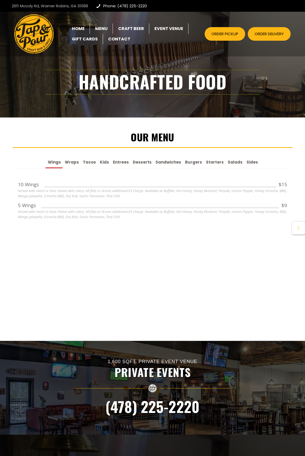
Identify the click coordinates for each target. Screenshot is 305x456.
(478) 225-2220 (152, 307)
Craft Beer (166, 385)
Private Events (108, 378)
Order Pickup (168, 393)
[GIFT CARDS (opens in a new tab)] (85, 39)
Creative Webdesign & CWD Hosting (192, 444)
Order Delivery (169, 401)
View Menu (166, 378)
